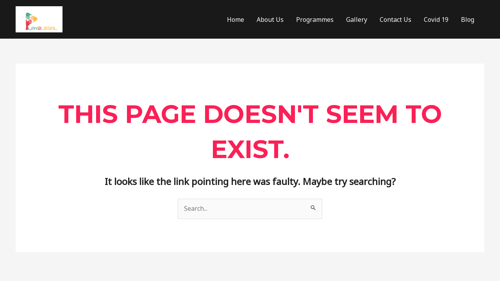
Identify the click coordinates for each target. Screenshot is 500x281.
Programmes (315, 19)
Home (235, 19)
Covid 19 (436, 19)
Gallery (356, 19)
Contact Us (395, 19)
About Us (270, 19)
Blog (467, 19)
